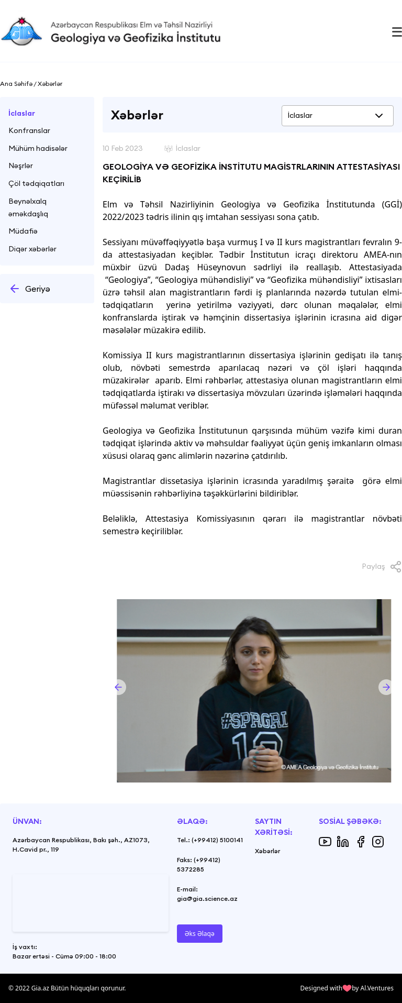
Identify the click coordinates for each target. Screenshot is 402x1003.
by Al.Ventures (373, 988)
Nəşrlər (20, 165)
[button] (118, 687)
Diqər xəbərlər (32, 248)
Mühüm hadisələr (38, 148)
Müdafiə (23, 231)
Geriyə (29, 288)
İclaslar (21, 113)
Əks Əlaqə (200, 933)
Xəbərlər (267, 851)
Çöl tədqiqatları (36, 183)
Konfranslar (29, 130)
